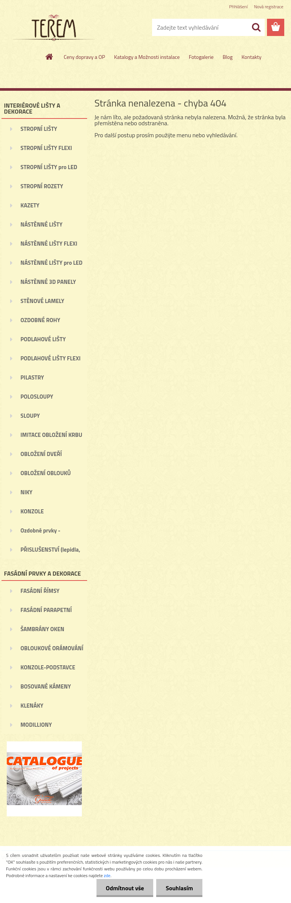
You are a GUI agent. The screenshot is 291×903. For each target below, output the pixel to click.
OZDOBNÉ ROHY (40, 320)
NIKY (27, 492)
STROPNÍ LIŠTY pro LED (49, 167)
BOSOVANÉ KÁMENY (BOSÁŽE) (46, 689)
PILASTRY (32, 377)
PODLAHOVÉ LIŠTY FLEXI (51, 358)
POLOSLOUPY (37, 396)
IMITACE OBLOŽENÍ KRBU (52, 434)
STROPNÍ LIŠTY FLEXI (46, 148)
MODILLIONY (36, 724)
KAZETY (30, 205)
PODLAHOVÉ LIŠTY (43, 339)
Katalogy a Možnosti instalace (147, 57)
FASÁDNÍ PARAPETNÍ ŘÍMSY (46, 612)
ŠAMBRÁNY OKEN (43, 629)
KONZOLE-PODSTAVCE (48, 667)
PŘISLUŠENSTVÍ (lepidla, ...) (50, 552)
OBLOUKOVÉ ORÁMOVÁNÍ (52, 648)
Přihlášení (238, 6)
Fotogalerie (201, 57)
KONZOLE (32, 511)
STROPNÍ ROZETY (42, 186)
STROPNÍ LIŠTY (39, 128)
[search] (256, 27)
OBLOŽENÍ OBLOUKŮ (46, 473)
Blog (227, 57)
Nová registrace (268, 6)
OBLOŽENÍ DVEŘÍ (41, 454)
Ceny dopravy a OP (84, 57)
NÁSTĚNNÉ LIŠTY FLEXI (49, 243)
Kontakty (251, 57)
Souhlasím (179, 888)
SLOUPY (30, 415)
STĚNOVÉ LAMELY (43, 301)
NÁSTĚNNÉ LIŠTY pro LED (52, 262)
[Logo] (53, 27)
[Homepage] (49, 56)
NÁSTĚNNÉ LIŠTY (42, 224)
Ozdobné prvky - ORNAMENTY (40, 533)
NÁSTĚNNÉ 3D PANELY (48, 282)
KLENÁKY (32, 705)
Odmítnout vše (125, 888)
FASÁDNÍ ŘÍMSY (40, 590)
